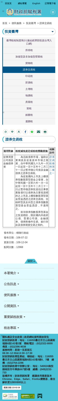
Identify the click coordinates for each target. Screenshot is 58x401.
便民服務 (16, 23)
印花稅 (29, 76)
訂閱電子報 (50, 3)
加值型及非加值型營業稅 (29, 56)
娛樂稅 (29, 115)
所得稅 (29, 50)
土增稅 (29, 89)
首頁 (4, 23)
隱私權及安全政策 (12, 337)
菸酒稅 (29, 82)
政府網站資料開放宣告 (36, 337)
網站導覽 (22, 3)
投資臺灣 (31, 23)
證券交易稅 (29, 69)
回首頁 (8, 3)
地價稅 (29, 95)
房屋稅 (29, 102)
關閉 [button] (30, 261)
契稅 (29, 108)
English (36, 3)
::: (2, 2)
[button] (5, 131)
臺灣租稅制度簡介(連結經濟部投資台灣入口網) (29, 42)
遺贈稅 (29, 121)
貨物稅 (29, 63)
